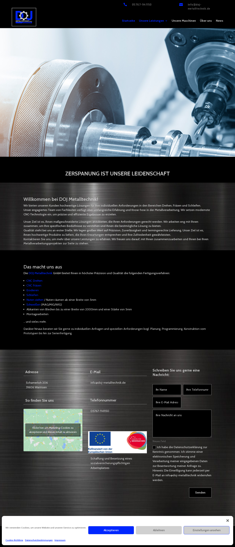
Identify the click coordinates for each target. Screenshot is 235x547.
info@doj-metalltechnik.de (199, 6)
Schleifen (32, 295)
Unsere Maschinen (184, 20)
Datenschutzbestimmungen (39, 540)
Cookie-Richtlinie (14, 540)
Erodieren (32, 290)
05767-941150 (142, 4)
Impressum (60, 540)
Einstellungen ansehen (206, 530)
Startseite (128, 20)
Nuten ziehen (35, 300)
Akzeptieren (111, 530)
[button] (227, 520)
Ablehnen (159, 530)
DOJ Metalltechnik (40, 273)
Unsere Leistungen (151, 20)
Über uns (206, 20)
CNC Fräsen (33, 285)
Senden (200, 492)
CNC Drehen (34, 280)
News (219, 20)
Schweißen (33, 304)
